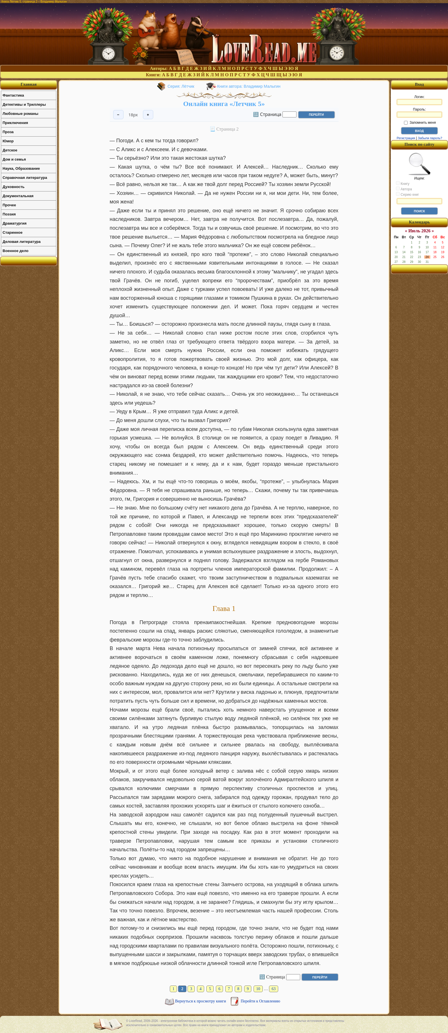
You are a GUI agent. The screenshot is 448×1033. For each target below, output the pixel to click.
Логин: (419, 100)
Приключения (15, 123)
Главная (29, 84)
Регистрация (406, 138)
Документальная (18, 196)
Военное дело (16, 251)
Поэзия (9, 214)
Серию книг (407, 194)
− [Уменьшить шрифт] (118, 115)
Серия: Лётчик (181, 86)
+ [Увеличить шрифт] (148, 115)
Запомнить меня (420, 123)
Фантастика (13, 95)
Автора (404, 189)
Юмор (8, 141)
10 (258, 989)
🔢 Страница (267, 114)
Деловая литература (22, 241)
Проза (8, 132)
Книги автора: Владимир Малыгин (248, 86)
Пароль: (419, 112)
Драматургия (15, 223)
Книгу (402, 183)
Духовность (14, 187)
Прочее (9, 205)
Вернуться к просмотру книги (201, 1001)
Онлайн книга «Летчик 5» (224, 103)
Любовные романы (20, 113)
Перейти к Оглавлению (260, 1001)
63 (274, 989)
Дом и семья (14, 159)
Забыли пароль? (430, 138)
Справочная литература (25, 177)
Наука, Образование (21, 168)
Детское (10, 150)
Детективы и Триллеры (24, 104)
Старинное (13, 232)
